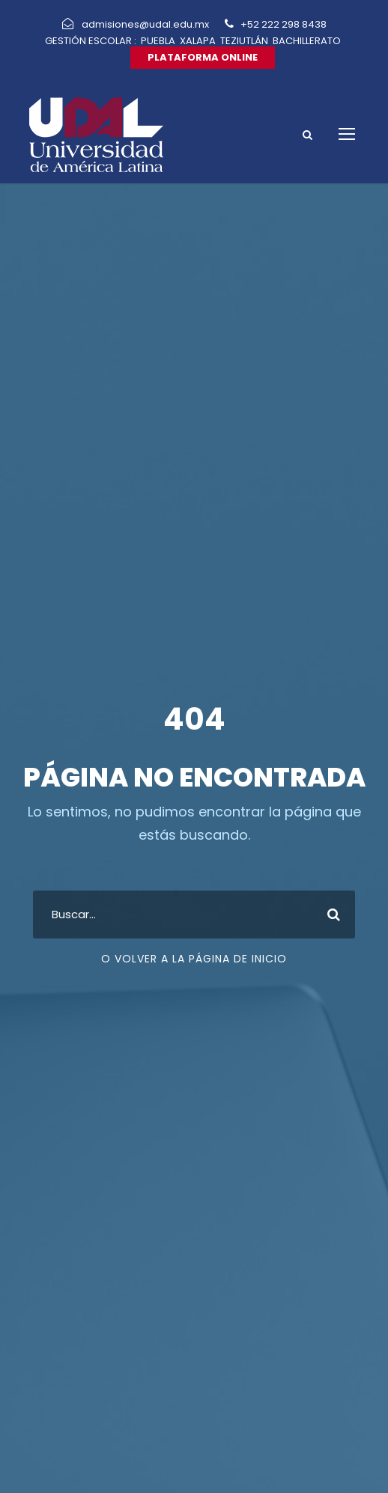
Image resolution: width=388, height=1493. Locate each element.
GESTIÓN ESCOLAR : (90, 41)
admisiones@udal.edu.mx (146, 24)
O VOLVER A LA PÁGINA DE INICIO (194, 958)
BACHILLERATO (307, 41)
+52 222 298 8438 (282, 24)
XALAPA (198, 41)
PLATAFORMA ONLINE (203, 57)
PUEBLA (158, 41)
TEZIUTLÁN (244, 41)
